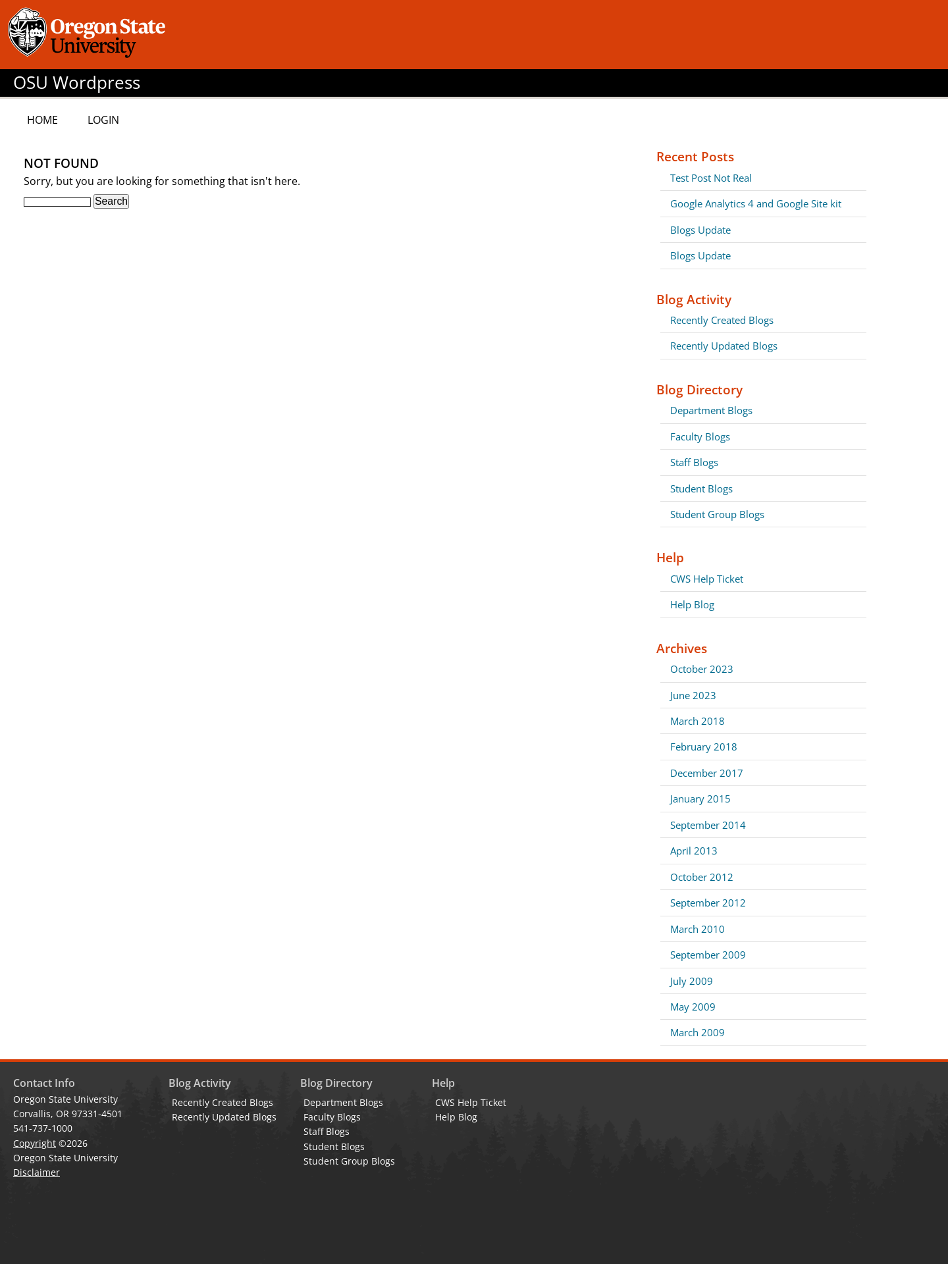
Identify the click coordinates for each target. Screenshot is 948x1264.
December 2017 (706, 772)
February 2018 (703, 746)
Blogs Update (700, 229)
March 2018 (697, 720)
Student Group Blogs (717, 514)
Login (103, 120)
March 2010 (697, 928)
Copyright (34, 1143)
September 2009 (708, 954)
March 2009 (697, 1032)
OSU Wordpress (76, 82)
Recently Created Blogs (722, 320)
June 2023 (693, 695)
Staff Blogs (694, 462)
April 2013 (694, 850)
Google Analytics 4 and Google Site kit (755, 203)
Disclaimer (36, 1172)
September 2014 (708, 824)
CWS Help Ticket (706, 578)
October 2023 (701, 668)
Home (42, 120)
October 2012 (701, 876)
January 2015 (700, 798)
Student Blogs (701, 488)
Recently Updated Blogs (723, 345)
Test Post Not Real (711, 177)
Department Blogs (711, 410)
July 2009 (691, 981)
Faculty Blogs (700, 436)
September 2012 (708, 902)
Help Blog (692, 604)
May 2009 (693, 1006)
